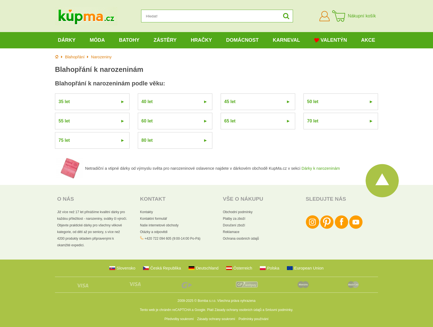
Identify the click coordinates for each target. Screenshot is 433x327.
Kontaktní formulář (153, 219)
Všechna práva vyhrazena (236, 301)
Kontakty (146, 212)
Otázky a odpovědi (153, 232)
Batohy (129, 40)
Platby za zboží (234, 219)
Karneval (286, 40)
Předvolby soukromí (179, 319)
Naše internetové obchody (159, 225)
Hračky (201, 40)
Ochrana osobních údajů (241, 238)
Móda (97, 40)
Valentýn (330, 40)
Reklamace (231, 232)
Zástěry (165, 40)
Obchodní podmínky (237, 212)
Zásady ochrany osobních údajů (238, 310)
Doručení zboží (234, 225)
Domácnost (242, 40)
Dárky (67, 40)
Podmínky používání (254, 319)
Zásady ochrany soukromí (216, 319)
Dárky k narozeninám (321, 168)
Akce (368, 40)
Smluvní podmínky (278, 310)
